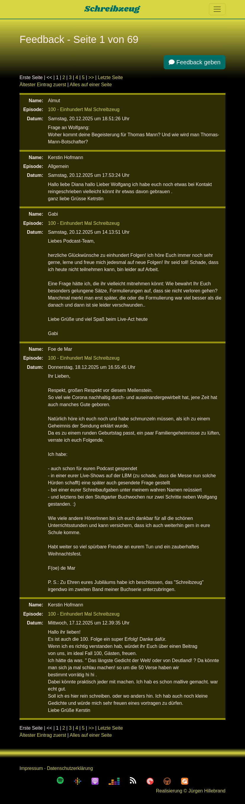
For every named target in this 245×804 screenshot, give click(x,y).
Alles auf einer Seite (91, 84)
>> (91, 77)
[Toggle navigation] (217, 9)
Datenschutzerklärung (70, 768)
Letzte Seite (110, 77)
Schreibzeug (112, 9)
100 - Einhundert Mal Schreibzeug (84, 109)
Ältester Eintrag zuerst (43, 84)
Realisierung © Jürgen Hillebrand (190, 790)
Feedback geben (194, 62)
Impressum (31, 768)
